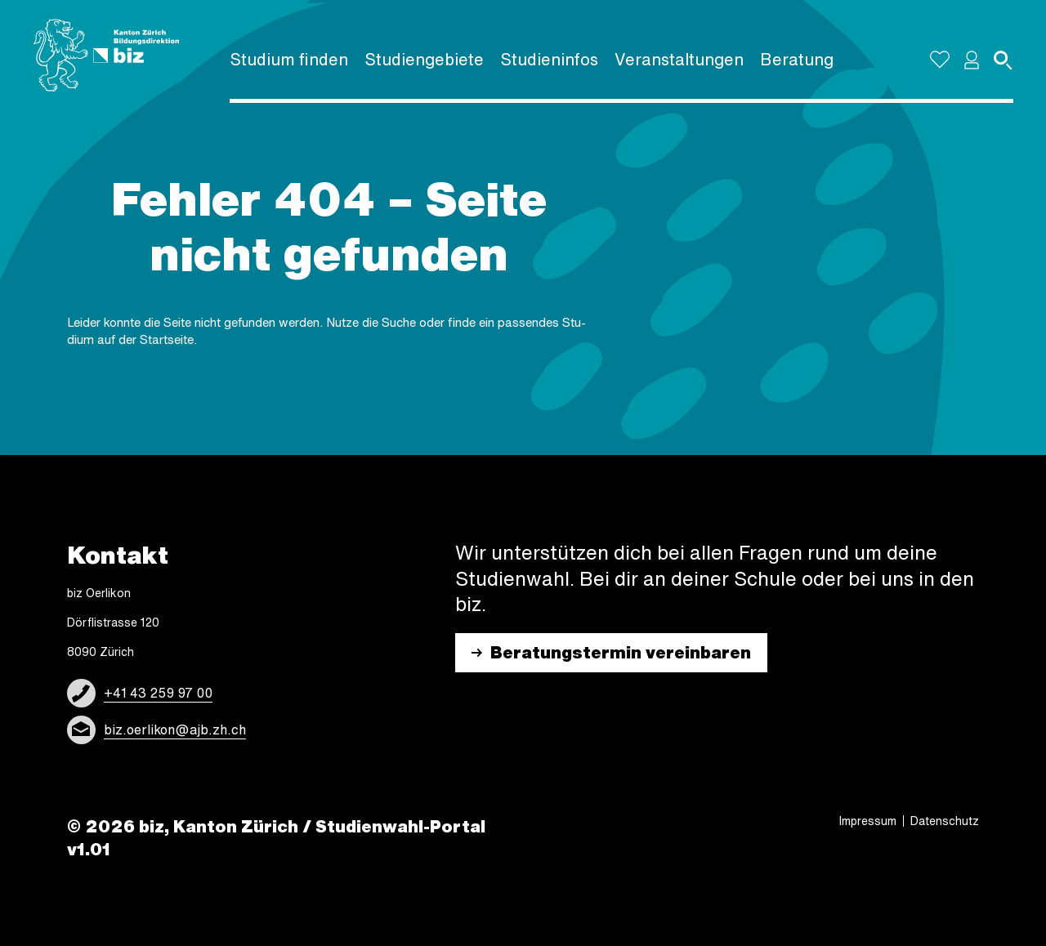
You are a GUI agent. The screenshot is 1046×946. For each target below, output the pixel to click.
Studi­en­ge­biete (424, 59)
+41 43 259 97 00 (158, 692)
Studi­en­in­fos (549, 59)
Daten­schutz (944, 821)
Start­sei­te (167, 339)
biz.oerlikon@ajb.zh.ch (175, 729)
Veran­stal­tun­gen (679, 59)
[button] (972, 59)
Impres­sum (867, 821)
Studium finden (289, 59)
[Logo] (106, 55)
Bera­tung (797, 59)
